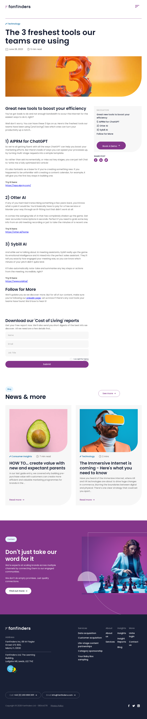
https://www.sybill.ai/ (16, 281)
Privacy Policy (57, 705)
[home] (17, 6)
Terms (86, 359)
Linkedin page (33, 298)
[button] (137, 6)
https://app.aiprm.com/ (18, 185)
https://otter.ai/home (17, 232)
